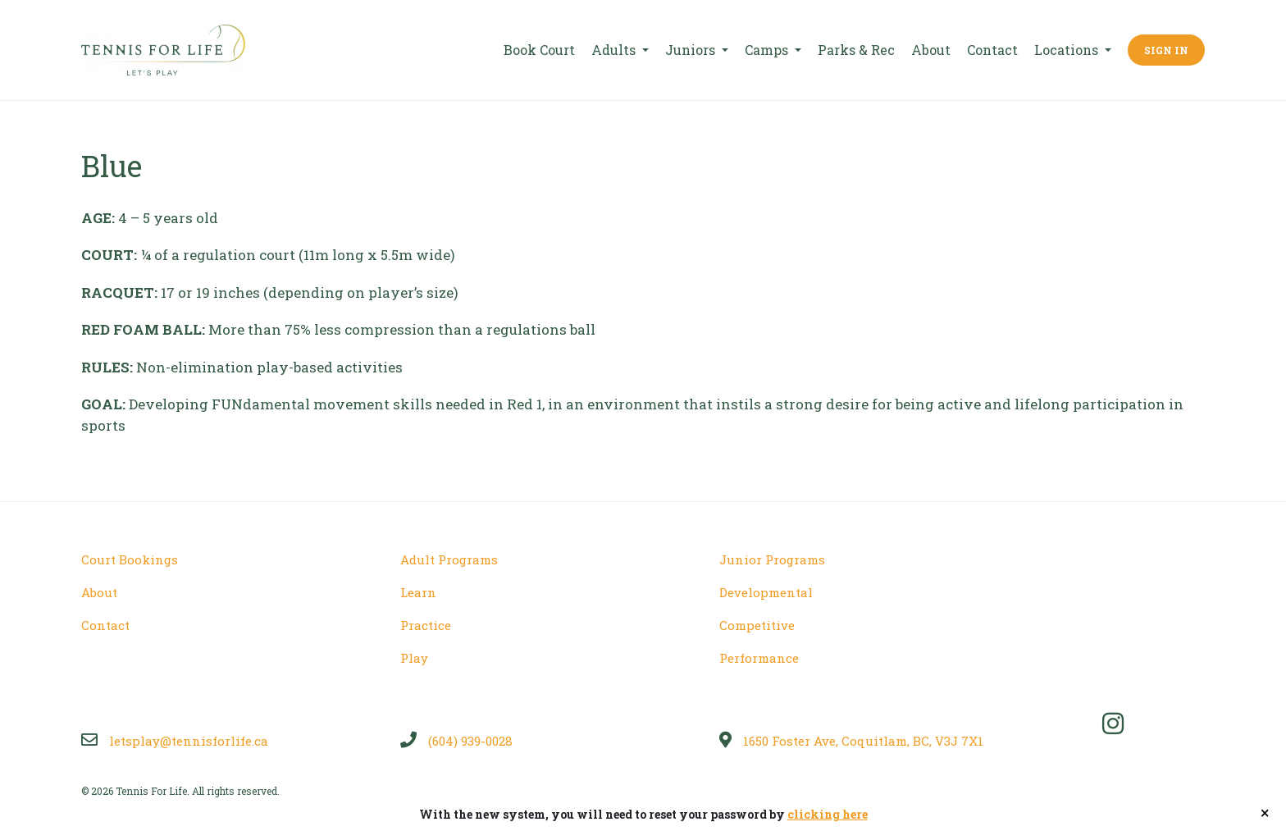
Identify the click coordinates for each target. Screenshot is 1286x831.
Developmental (766, 592)
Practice (425, 625)
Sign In (1166, 50)
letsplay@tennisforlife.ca (174, 741)
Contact (992, 49)
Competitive (757, 625)
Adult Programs (449, 559)
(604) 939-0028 (456, 741)
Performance (759, 658)
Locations (1067, 49)
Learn (418, 592)
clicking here (827, 814)
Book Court (539, 49)
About (931, 49)
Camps (768, 49)
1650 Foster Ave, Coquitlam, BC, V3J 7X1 (851, 741)
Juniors (691, 49)
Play (414, 658)
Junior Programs (772, 559)
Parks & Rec (856, 49)
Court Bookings (129, 559)
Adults (615, 49)
